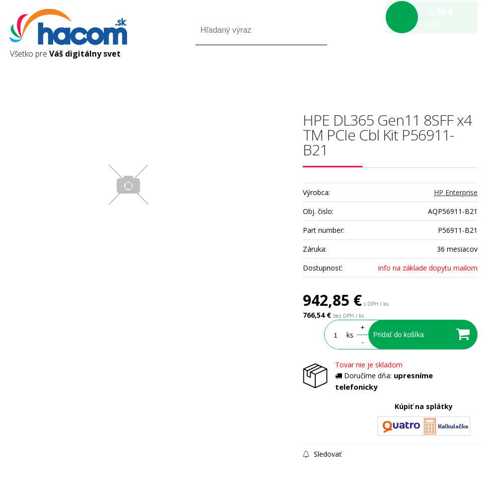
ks (349, 335)
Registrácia (435, 73)
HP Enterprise (456, 192)
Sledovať (322, 454)
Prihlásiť (395, 73)
